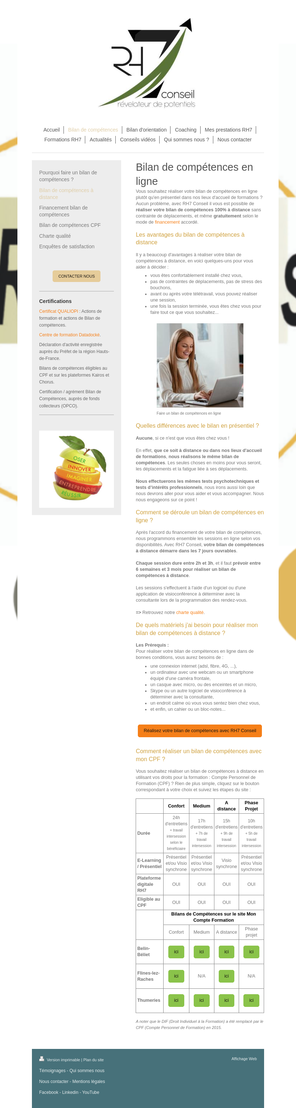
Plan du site (93, 1060)
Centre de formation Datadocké (69, 334)
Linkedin (70, 1092)
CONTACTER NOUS (76, 276)
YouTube (90, 1092)
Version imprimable (60, 1060)
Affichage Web (244, 1059)
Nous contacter (54, 1081)
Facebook (48, 1092)
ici (176, 951)
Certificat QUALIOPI (58, 311)
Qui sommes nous (86, 1070)
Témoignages (52, 1070)
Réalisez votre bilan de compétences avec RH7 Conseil (200, 730)
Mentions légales (88, 1081)
